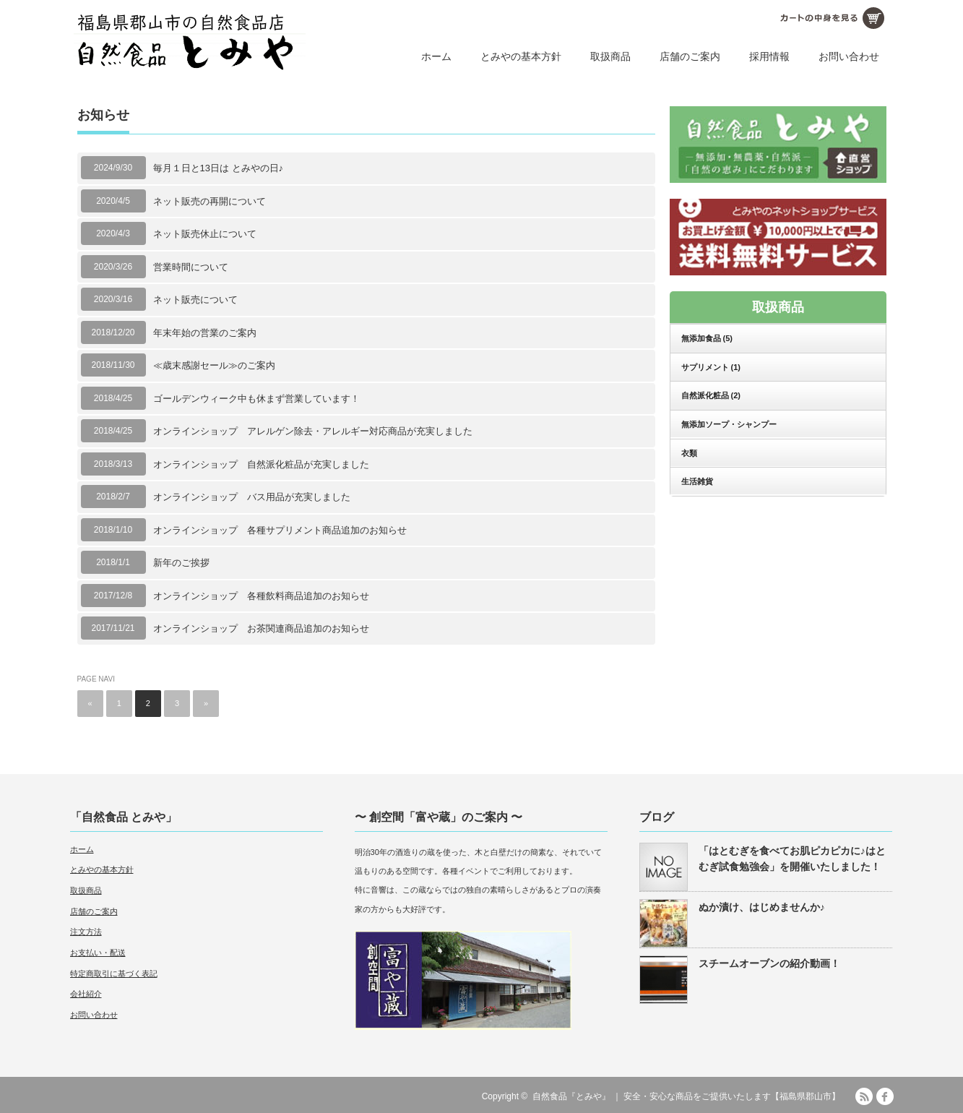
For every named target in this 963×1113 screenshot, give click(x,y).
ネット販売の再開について (209, 201)
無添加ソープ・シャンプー (729, 424)
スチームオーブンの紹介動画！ (769, 963)
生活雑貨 (697, 481)
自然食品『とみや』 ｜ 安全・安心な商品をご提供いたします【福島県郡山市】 (686, 1096)
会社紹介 (86, 993)
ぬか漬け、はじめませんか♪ (762, 907)
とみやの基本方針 (520, 56)
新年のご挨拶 (181, 562)
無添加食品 (707, 338)
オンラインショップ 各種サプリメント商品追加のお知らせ (280, 530)
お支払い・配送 (98, 952)
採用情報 (769, 56)
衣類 (689, 453)
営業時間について (190, 267)
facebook (885, 1096)
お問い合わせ (849, 56)
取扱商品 (610, 56)
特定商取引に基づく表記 (113, 973)
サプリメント (711, 367)
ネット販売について (195, 299)
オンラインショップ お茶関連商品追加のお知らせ (261, 628)
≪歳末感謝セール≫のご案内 (214, 365)
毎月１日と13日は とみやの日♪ (218, 168)
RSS (864, 1096)
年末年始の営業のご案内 (204, 332)
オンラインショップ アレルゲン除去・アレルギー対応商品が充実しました (312, 431)
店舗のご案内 (690, 56)
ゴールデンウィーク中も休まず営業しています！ (256, 398)
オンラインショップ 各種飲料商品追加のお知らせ (261, 595)
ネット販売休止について (204, 233)
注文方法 (86, 931)
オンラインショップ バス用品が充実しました (251, 496)
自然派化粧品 (711, 395)
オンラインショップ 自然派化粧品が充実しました (261, 464)
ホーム (436, 56)
